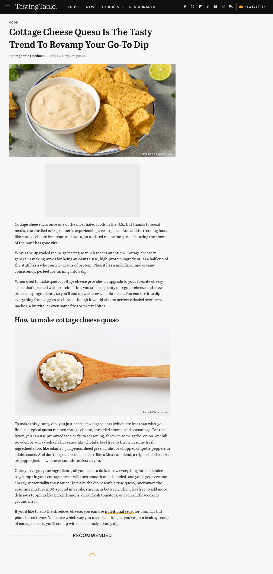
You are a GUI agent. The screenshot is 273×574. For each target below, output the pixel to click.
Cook (13, 22)
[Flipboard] (200, 7)
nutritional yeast (119, 511)
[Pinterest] (208, 7)
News (91, 6)
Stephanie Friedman (29, 55)
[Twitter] (192, 7)
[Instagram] (223, 7)
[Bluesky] (215, 7)
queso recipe (53, 429)
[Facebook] (185, 7)
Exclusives (113, 6)
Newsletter (252, 6)
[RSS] (231, 7)
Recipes (73, 6)
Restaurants (142, 6)
